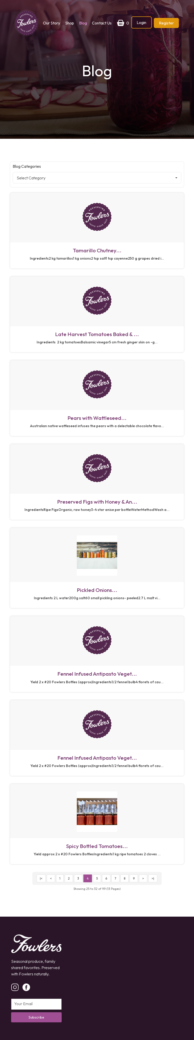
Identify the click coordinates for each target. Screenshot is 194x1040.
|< (41, 878)
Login (141, 22)
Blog (83, 22)
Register (166, 22)
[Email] (36, 1004)
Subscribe (36, 1017)
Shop (69, 22)
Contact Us (102, 22)
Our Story (51, 22)
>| (153, 878)
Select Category (97, 177)
